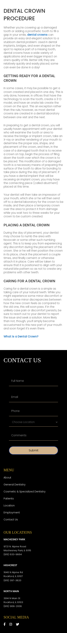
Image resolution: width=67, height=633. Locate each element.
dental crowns (37, 35)
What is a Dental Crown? (21, 336)
